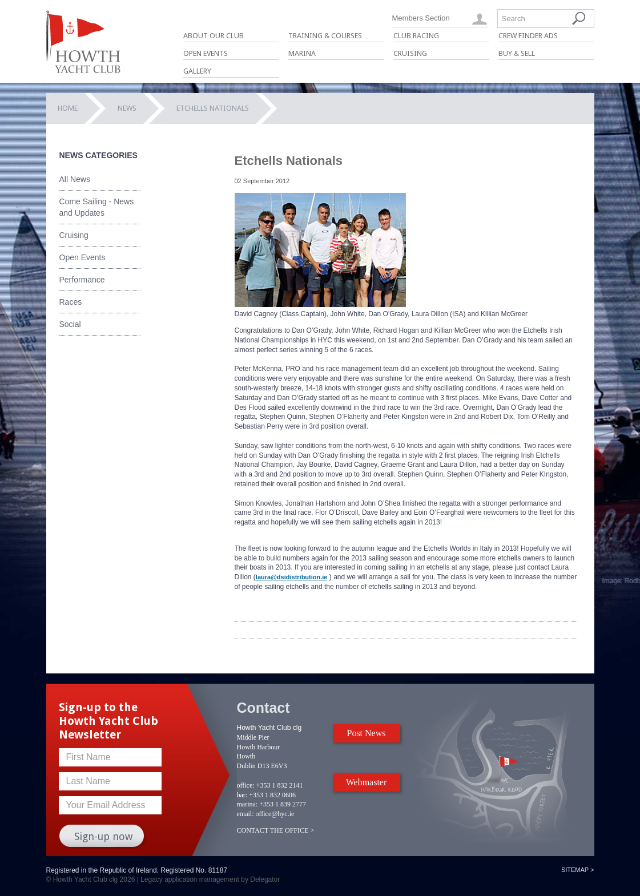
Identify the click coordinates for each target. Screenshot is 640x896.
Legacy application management (189, 879)
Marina (302, 53)
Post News (366, 733)
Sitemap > (577, 869)
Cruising (410, 53)
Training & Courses (325, 35)
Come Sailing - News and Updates (96, 207)
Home (68, 108)
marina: (247, 804)
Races (70, 301)
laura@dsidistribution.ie (292, 577)
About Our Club (213, 35)
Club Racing (416, 35)
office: (246, 785)
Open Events (205, 53)
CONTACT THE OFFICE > (276, 830)
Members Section (421, 18)
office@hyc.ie (275, 814)
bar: (242, 795)
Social (70, 324)
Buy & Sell (516, 53)
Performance (82, 279)
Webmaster (366, 782)
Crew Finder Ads (528, 35)
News (127, 108)
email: (245, 814)
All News (74, 179)
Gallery (197, 71)
